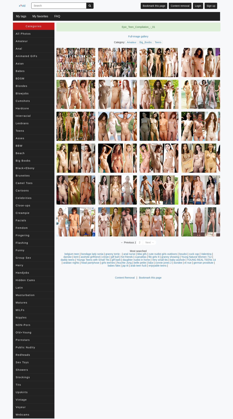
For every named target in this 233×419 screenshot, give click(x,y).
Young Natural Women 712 (196, 256)
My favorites (40, 16)
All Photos (23, 33)
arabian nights (71, 262)
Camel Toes (24, 183)
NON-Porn (23, 325)
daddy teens (67, 259)
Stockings (23, 377)
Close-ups (23, 205)
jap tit (125, 265)
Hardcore (22, 108)
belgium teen (72, 253)
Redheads (23, 354)
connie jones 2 (163, 262)
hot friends (127, 256)
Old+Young (23, 332)
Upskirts (22, 392)
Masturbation (25, 295)
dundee (178, 262)
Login (198, 5)
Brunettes (23, 175)
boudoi (183, 253)
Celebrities (24, 198)
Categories (34, 26)
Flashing (22, 242)
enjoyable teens (158, 265)
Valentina (206, 253)
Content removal (180, 5)
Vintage (21, 399)
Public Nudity (25, 347)
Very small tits (160, 259)
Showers (22, 369)
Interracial (23, 115)
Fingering (22, 235)
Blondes (21, 86)
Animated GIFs (26, 56)
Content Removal (125, 277)
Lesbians (22, 123)
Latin (19, 287)
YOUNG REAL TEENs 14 (201, 259)
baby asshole (177, 259)
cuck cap (194, 253)
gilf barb (116, 259)
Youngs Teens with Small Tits (93, 259)
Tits (18, 384)
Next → (149, 242)
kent (76, 256)
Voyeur (21, 407)
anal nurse (129, 253)
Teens (20, 130)
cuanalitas (140, 256)
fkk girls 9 (154, 256)
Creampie (23, 213)
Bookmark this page (154, 5)
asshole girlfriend (90, 256)
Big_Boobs (145, 42)
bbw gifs (142, 253)
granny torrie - (113, 253)
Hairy (19, 265)
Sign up (211, 5)
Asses (20, 138)
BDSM (20, 78)
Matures (21, 302)
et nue (187, 262)
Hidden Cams (25, 280)
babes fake (114, 265)
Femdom (22, 227)
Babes (20, 71)
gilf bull (115, 256)
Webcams (22, 414)
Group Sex (23, 257)
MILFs (20, 310)
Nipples (21, 317)
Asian (20, 63)
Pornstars (23, 339)
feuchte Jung (124, 262)
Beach (20, 153)
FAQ (57, 16)
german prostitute (203, 262)
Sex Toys (22, 362)
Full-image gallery (138, 36)
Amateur (22, 41)
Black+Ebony (25, 168)
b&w (150, 262)
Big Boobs (23, 160)
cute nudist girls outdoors (163, 253)
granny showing (170, 256)
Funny (20, 250)
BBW (19, 145)
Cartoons (22, 190)
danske (68, 256)
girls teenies (108, 262)
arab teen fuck (138, 265)
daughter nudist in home (136, 259)
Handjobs (22, 272)
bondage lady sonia (92, 253)
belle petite (140, 262)
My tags (21, 16)
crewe (105, 256)
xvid (22, 5)
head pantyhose (90, 262)
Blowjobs (22, 93)
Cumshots (23, 100)
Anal (19, 48)
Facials (21, 220)
